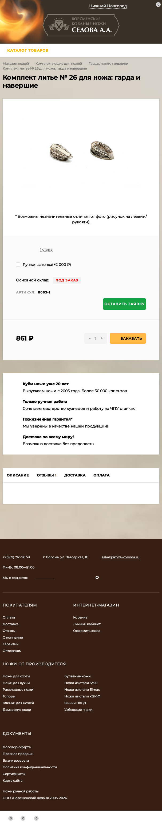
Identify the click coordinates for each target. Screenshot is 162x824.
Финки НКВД (75, 703)
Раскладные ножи (18, 690)
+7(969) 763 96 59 (16, 557)
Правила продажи (18, 754)
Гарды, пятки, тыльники (108, 64)
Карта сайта (12, 781)
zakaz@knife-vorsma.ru (120, 557)
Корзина (80, 617)
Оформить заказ (86, 631)
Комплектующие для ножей (58, 64)
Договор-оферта (17, 747)
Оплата (9, 617)
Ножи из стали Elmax (82, 690)
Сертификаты (14, 774)
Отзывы (9, 631)
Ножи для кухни (16, 683)
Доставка (10, 624)
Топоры (9, 696)
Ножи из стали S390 (80, 683)
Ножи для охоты (16, 676)
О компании (13, 637)
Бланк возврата (16, 760)
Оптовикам (12, 651)
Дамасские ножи (17, 710)
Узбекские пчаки (78, 710)
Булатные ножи (77, 676)
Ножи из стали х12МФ (82, 696)
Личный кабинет (87, 624)
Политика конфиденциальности (30, 767)
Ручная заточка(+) (43, 264)
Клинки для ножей (18, 703)
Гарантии (10, 644)
